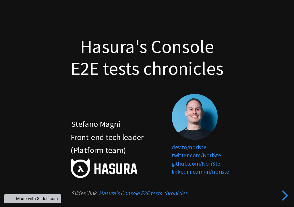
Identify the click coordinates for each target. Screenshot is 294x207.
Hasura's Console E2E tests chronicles (143, 193)
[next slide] (286, 195)
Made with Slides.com (37, 198)
